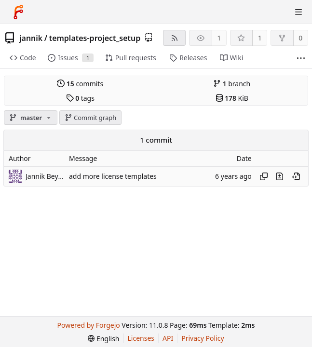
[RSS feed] (174, 38)
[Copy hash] (264, 176)
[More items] (301, 58)
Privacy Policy (202, 338)
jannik (30, 38)
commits (80, 83)
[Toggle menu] (298, 12)
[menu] (103, 338)
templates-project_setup (95, 38)
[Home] (18, 12)
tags (80, 98)
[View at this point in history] (296, 176)
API (168, 338)
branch (231, 83)
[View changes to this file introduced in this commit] (279, 176)
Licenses (141, 338)
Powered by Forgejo (88, 325)
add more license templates (113, 176)
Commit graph (91, 117)
